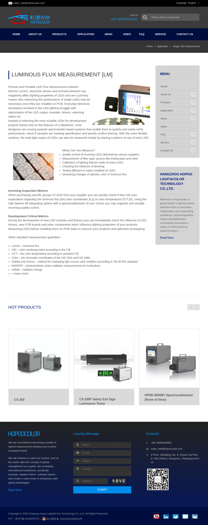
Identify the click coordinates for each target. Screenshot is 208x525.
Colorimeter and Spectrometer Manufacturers (30, 17)
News (110, 34)
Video (127, 34)
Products (61, 34)
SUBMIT (102, 489)
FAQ (143, 34)
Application (87, 34)
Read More (167, 237)
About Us (37, 34)
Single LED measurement (186, 46)
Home (16, 34)
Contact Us (186, 34)
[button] (190, 307)
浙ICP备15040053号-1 (28, 518)
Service (162, 34)
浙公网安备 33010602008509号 (62, 518)
